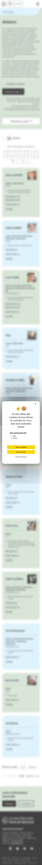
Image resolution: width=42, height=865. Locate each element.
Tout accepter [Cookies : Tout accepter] (21, 447)
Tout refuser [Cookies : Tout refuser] (21, 452)
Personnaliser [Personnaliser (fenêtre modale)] (21, 457)
